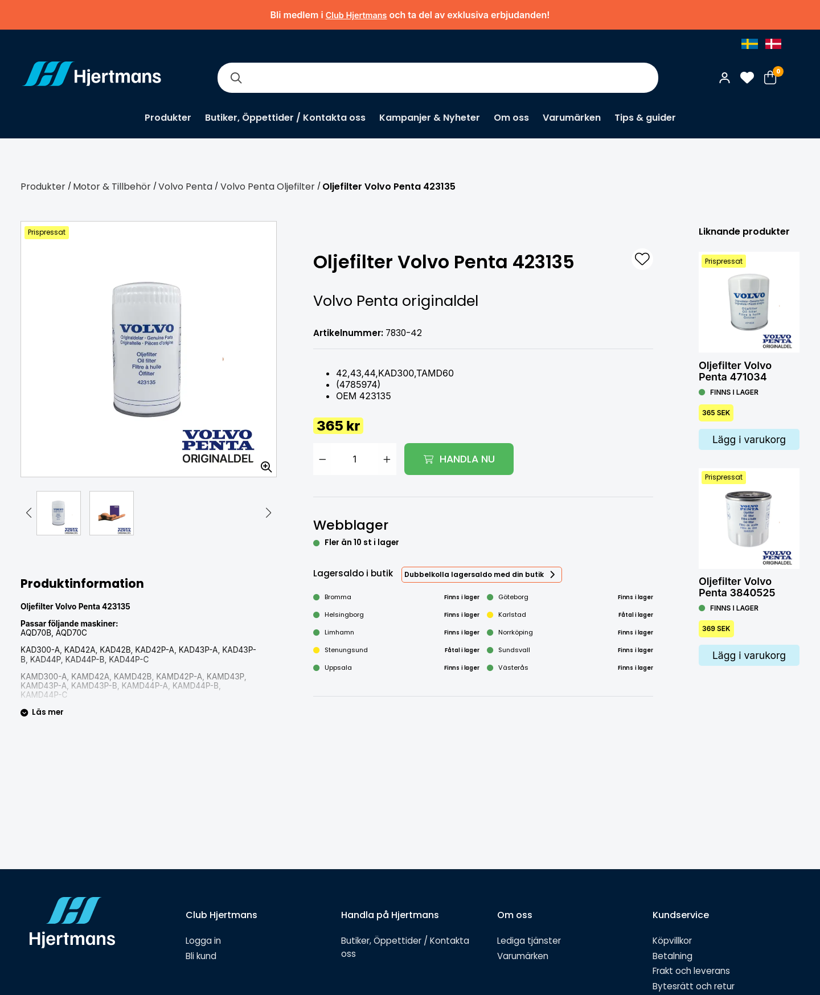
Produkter (168, 117)
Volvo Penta (185, 186)
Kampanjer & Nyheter (429, 117)
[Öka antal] (387, 459)
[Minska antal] (322, 459)
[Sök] (236, 77)
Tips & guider (645, 117)
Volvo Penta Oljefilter (267, 186)
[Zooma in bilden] (262, 463)
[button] (28, 513)
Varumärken (572, 117)
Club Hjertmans (356, 15)
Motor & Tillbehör (112, 186)
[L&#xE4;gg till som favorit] (642, 259)
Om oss (511, 117)
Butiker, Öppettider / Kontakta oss (285, 117)
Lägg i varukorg (749, 439)
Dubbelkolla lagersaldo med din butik (474, 574)
